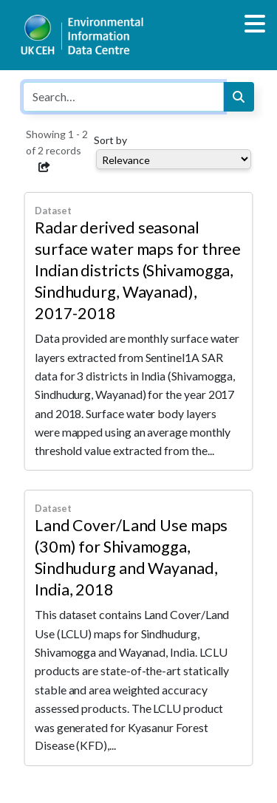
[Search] (238, 97)
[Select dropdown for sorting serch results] (173, 159)
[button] (44, 167)
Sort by (110, 140)
